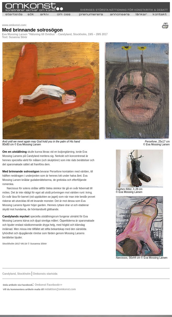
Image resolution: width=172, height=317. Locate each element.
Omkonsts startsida (44, 273)
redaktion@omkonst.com (60, 289)
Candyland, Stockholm (16, 273)
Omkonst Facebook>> (48, 284)
